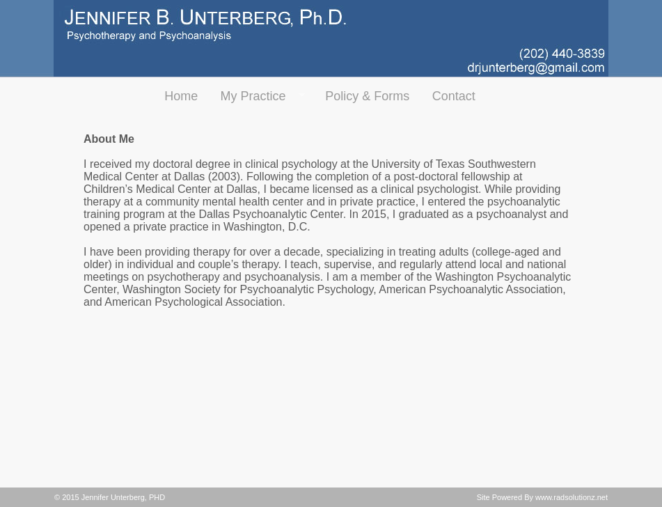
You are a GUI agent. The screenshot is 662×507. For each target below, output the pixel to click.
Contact (453, 96)
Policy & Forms (367, 96)
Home (181, 96)
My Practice (256, 96)
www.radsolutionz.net (571, 497)
